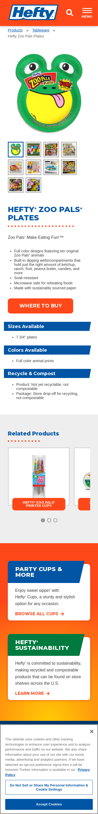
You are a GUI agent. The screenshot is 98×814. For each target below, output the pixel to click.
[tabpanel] (49, 93)
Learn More (29, 693)
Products (15, 30)
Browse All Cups (36, 613)
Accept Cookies (49, 804)
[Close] (91, 731)
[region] (49, 769)
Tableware (41, 30)
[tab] (16, 149)
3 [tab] (55, 520)
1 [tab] (43, 520)
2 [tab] (49, 520)
